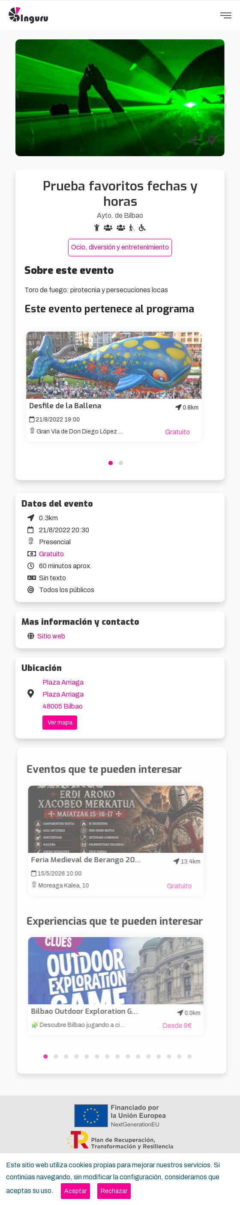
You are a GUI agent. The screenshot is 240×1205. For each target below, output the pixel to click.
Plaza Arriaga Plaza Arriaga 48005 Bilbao (63, 694)
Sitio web (51, 636)
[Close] (75, 1191)
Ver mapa (60, 722)
